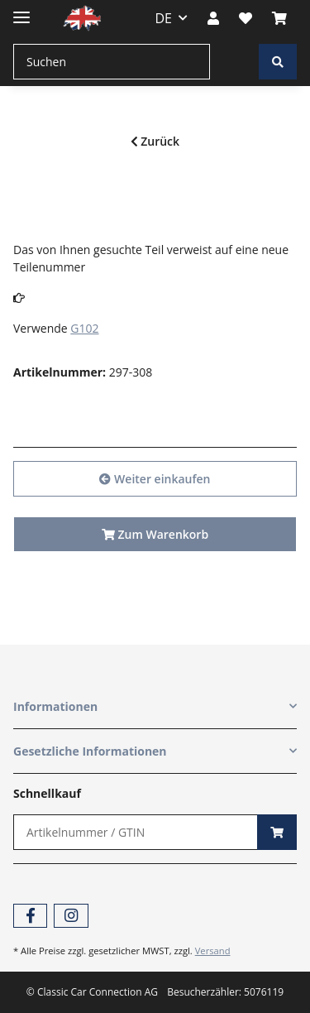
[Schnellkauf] (135, 832)
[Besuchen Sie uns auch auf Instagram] (71, 916)
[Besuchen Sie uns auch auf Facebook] (30, 916)
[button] (213, 18)
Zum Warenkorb (155, 534)
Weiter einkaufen (154, 479)
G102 (84, 328)
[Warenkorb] (279, 18)
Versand (213, 950)
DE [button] (164, 18)
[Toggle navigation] (21, 10)
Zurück (155, 141)
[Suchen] (111, 61)
